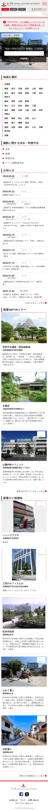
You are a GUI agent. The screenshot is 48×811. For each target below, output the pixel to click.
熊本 (27, 127)
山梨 (20, 101)
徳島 (6, 122)
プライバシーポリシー (24, 803)
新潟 (6, 101)
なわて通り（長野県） (12, 35)
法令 (7, 149)
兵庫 (34, 110)
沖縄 (6, 135)
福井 (6, 110)
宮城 (20, 88)
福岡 (6, 127)
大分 (34, 127)
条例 (7, 153)
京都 (20, 110)
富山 (6, 105)
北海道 (7, 84)
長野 (13, 101)
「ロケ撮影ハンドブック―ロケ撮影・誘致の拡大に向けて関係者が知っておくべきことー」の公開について (24, 25)
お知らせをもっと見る (34, 303)
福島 (41, 88)
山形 (34, 88)
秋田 (27, 88)
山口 (34, 118)
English (13, 9)
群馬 (27, 93)
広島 (27, 118)
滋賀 (13, 110)
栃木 (13, 93)
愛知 (27, 105)
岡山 (20, 118)
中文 (21, 9)
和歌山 (7, 114)
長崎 (20, 127)
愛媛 (20, 122)
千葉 (34, 93)
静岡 (27, 101)
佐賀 (13, 127)
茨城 (20, 93)
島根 (13, 118)
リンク (22, 800)
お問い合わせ (33, 800)
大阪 (27, 110)
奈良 (41, 110)
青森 (6, 88)
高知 (27, 122)
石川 (13, 105)
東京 (6, 93)
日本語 (5, 9)
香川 (13, 122)
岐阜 (20, 105)
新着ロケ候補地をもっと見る (31, 775)
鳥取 (6, 118)
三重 (34, 105)
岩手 (13, 88)
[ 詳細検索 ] (24, 58)
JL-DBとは (13, 800)
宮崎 (41, 127)
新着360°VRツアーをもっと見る (30, 491)
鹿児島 (7, 131)
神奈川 (7, 96)
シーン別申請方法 (14, 162)
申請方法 (9, 158)
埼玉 (41, 93)
